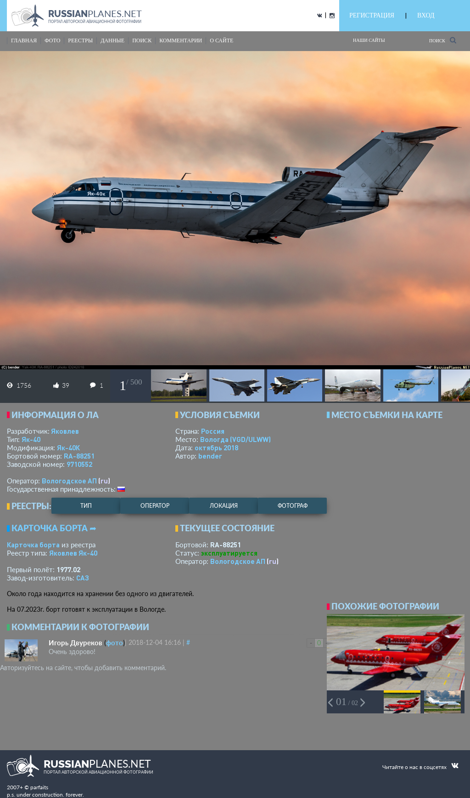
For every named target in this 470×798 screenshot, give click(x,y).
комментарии (180, 40)
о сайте (221, 40)
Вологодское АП (69, 481)
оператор (154, 505)
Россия (212, 431)
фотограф (293, 505)
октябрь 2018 (216, 447)
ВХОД (425, 15)
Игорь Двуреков (75, 642)
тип (86, 505)
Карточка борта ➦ (53, 528)
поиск (141, 40)
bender (210, 456)
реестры (80, 40)
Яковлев (65, 431)
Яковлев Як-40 (73, 553)
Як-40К (68, 447)
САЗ (82, 578)
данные (112, 40)
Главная (24, 40)
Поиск (442, 40)
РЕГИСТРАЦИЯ (371, 15)
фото (52, 40)
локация (224, 505)
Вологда (235, 439)
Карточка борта (33, 544)
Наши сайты (369, 40)
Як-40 (31, 439)
